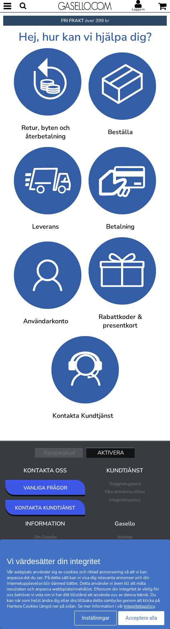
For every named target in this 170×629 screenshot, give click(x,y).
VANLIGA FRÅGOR (45, 488)
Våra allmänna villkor (125, 491)
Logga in (138, 9)
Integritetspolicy (124, 500)
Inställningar (95, 618)
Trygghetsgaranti (125, 484)
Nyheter (125, 537)
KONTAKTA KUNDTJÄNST (45, 507)
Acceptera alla (141, 618)
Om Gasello (45, 537)
